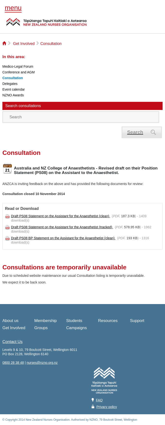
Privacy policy (106, 407)
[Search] (80, 117)
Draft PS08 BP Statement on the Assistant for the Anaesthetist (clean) (63, 238)
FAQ (99, 400)
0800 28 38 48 (13, 363)
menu (13, 7)
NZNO (46, 24)
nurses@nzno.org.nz (42, 363)
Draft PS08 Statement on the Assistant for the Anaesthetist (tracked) (62, 227)
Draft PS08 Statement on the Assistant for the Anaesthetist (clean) (60, 216)
